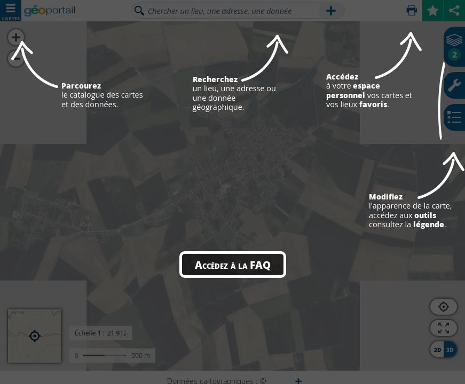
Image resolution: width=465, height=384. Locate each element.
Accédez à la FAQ (233, 264)
